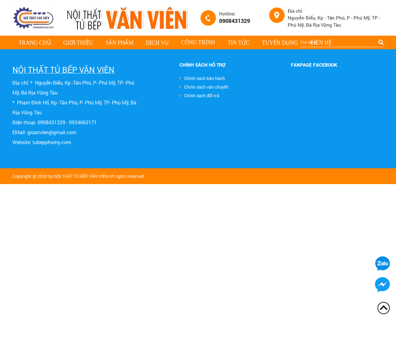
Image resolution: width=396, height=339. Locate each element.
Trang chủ (35, 43)
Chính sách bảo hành (202, 78)
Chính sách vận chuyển (204, 87)
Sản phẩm (119, 43)
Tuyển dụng (280, 43)
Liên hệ (320, 43)
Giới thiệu (78, 43)
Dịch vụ (157, 43)
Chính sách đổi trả (199, 96)
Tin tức (239, 43)
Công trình (198, 42)
